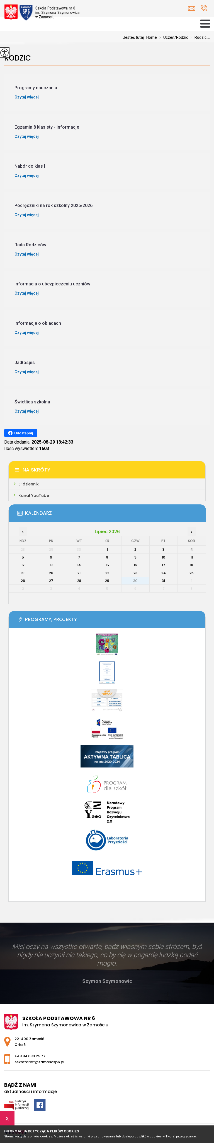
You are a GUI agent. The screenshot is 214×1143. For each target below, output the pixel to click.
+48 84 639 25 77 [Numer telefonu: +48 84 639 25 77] (29, 1056)
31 (163, 580)
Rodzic (17, 58)
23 (135, 573)
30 (135, 580)
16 (135, 565)
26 (23, 580)
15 (107, 565)
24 (163, 573)
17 (163, 565)
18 (191, 565)
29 (107, 580)
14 (79, 565)
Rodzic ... (199, 37)
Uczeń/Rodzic (172, 37)
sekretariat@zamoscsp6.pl (191, 8)
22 (107, 573)
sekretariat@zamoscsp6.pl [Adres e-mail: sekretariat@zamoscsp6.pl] (39, 1062)
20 (51, 573)
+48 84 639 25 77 (204, 8)
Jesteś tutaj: (134, 37)
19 (23, 573)
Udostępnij (20, 433)
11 (192, 557)
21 (79, 573)
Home (151, 37)
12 (23, 565)
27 (51, 580)
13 (51, 565)
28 (79, 580)
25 (191, 573)
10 (163, 557)
